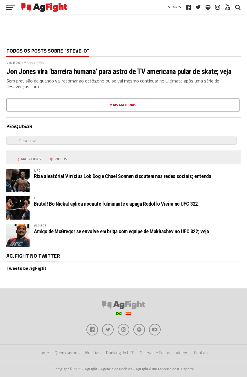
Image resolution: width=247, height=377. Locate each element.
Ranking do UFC (120, 352)
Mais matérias (123, 105)
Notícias (93, 352)
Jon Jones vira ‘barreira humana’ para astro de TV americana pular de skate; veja (118, 71)
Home (43, 352)
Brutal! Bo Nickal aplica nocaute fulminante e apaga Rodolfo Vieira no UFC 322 (116, 204)
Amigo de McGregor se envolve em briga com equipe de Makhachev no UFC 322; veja (121, 231)
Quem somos (67, 352)
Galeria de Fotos (155, 352)
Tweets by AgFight (26, 268)
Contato (202, 352)
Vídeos (13, 62)
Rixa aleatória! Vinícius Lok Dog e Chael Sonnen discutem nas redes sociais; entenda (122, 176)
